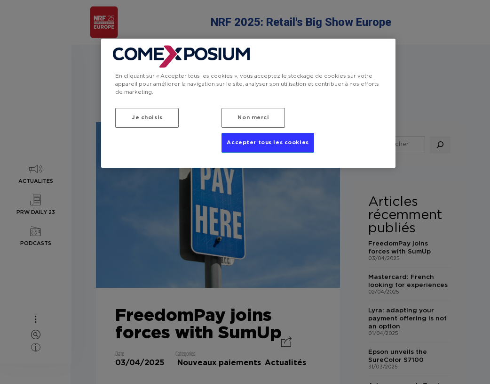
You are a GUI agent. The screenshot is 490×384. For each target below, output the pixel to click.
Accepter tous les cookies (267, 143)
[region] (248, 104)
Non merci (253, 117)
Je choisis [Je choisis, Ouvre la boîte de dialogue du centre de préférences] (147, 117)
